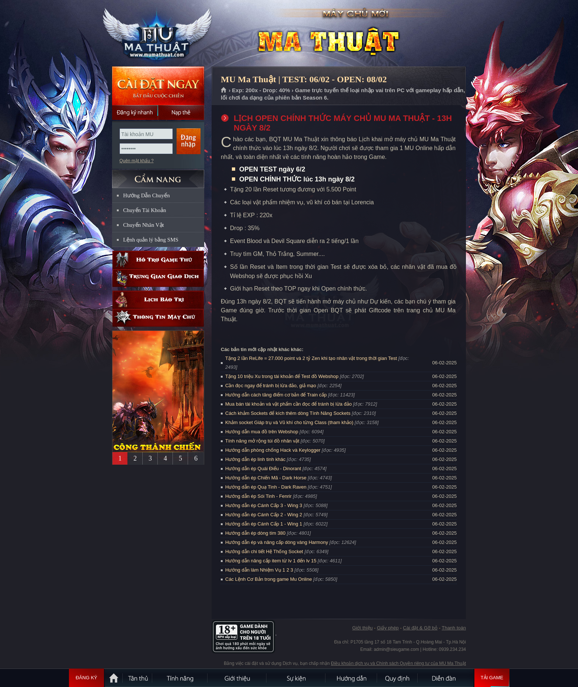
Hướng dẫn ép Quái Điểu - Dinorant (263, 468)
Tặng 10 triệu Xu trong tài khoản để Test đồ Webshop (281, 376)
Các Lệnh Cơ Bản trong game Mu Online (268, 579)
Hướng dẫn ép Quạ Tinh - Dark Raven (265, 487)
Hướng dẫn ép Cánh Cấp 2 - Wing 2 (263, 514)
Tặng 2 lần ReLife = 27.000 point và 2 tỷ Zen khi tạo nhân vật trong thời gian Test (311, 358)
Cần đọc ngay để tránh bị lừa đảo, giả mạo (270, 385)
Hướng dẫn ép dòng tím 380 (255, 533)
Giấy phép (387, 628)
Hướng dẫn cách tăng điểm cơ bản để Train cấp (276, 395)
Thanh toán (454, 628)
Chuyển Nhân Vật (143, 225)
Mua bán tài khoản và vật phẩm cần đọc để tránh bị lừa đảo (288, 404)
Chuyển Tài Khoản (144, 210)
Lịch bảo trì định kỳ (158, 300)
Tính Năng (180, 678)
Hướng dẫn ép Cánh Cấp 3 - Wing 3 (263, 505)
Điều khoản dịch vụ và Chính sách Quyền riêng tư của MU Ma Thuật (398, 663)
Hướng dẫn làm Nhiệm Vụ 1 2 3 (259, 570)
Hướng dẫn (351, 678)
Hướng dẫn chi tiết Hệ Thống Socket (264, 551)
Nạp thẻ (181, 112)
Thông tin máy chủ (158, 318)
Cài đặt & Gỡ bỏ (420, 628)
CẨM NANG (158, 176)
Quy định (397, 678)
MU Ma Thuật (158, 33)
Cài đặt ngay (158, 85)
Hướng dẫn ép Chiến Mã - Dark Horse (265, 477)
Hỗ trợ (158, 260)
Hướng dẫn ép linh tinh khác (255, 459)
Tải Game (491, 678)
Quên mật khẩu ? (136, 160)
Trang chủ (224, 90)
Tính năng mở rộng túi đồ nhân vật (262, 441)
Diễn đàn (445, 678)
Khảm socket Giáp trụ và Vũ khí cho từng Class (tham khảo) (289, 422)
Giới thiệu (362, 628)
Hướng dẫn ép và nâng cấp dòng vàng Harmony (276, 542)
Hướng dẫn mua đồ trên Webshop (261, 431)
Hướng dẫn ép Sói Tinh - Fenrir (258, 496)
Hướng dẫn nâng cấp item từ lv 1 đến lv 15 (270, 560)
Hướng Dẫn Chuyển (146, 195)
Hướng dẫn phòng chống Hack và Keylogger (273, 450)
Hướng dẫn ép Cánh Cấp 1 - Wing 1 (263, 524)
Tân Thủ (138, 678)
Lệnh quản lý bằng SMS (150, 240)
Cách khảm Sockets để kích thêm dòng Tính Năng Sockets (288, 413)
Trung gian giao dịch (158, 278)
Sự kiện (296, 678)
